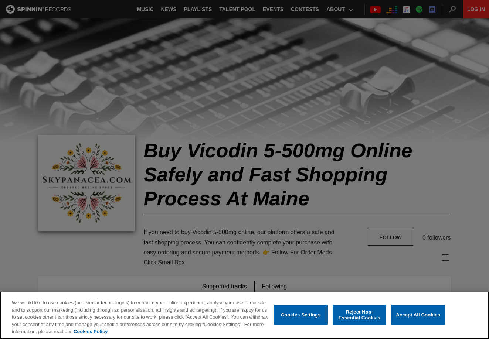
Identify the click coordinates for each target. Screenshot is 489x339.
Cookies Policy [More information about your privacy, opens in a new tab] (91, 332)
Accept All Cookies (418, 315)
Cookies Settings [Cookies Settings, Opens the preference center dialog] (301, 315)
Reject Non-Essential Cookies (359, 315)
